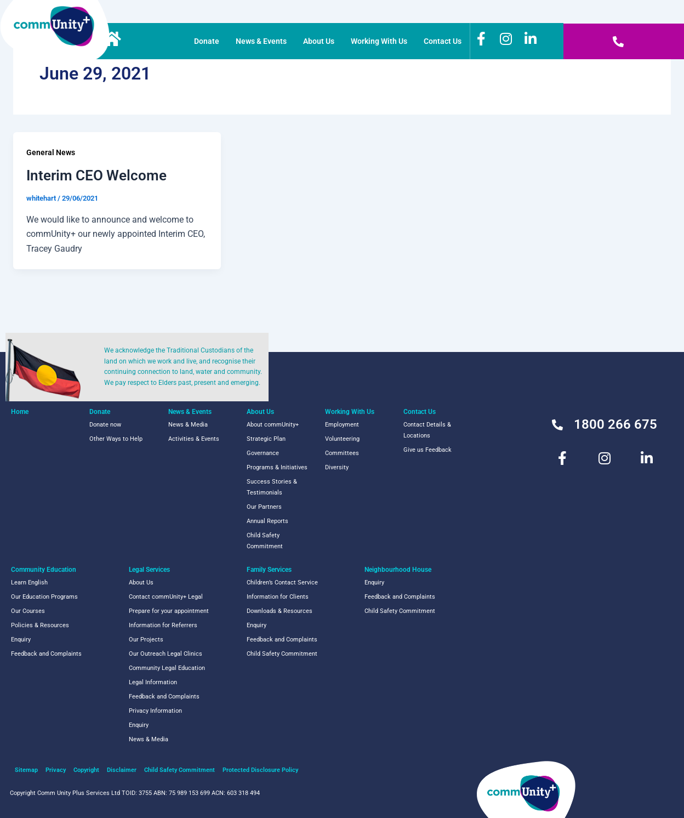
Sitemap (26, 770)
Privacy (55, 770)
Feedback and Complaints (46, 653)
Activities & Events (193, 438)
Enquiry (21, 639)
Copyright (86, 770)
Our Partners (264, 506)
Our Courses (28, 611)
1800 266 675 (615, 424)
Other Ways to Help (115, 438)
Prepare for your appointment (169, 611)
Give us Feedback (427, 449)
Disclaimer (121, 770)
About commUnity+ (273, 424)
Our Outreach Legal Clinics (165, 653)
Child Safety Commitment (265, 541)
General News (50, 152)
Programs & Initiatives (277, 467)
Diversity (337, 467)
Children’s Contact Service (282, 582)
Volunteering (342, 438)
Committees (342, 453)
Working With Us (379, 41)
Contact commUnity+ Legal (166, 596)
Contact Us (442, 41)
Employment (342, 424)
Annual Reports (267, 521)
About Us (318, 41)
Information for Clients (278, 596)
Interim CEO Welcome (96, 175)
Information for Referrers (163, 625)
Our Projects (146, 639)
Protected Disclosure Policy (260, 770)
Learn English (29, 582)
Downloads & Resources (279, 611)
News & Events (261, 41)
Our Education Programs (44, 596)
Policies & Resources (40, 625)
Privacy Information (155, 710)
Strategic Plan (266, 438)
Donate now (105, 424)
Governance (263, 453)
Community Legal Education (167, 668)
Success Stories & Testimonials (272, 487)
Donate (206, 41)
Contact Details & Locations (427, 430)
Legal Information (153, 682)
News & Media (188, 424)
